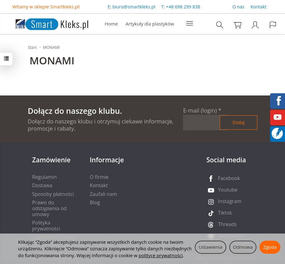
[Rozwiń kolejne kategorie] (189, 23)
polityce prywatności (161, 255)
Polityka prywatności (46, 225)
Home (111, 24)
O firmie (99, 177)
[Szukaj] (220, 25)
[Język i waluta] (273, 25)
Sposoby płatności (53, 194)
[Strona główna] (45, 23)
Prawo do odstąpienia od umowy (49, 208)
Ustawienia (211, 247)
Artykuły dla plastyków (150, 24)
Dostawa (42, 185)
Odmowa (243, 247)
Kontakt (259, 7)
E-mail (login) (200, 110)
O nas (238, 7)
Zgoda (270, 247)
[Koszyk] (237, 25)
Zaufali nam (103, 194)
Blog (95, 202)
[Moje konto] (255, 25)
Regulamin (44, 177)
